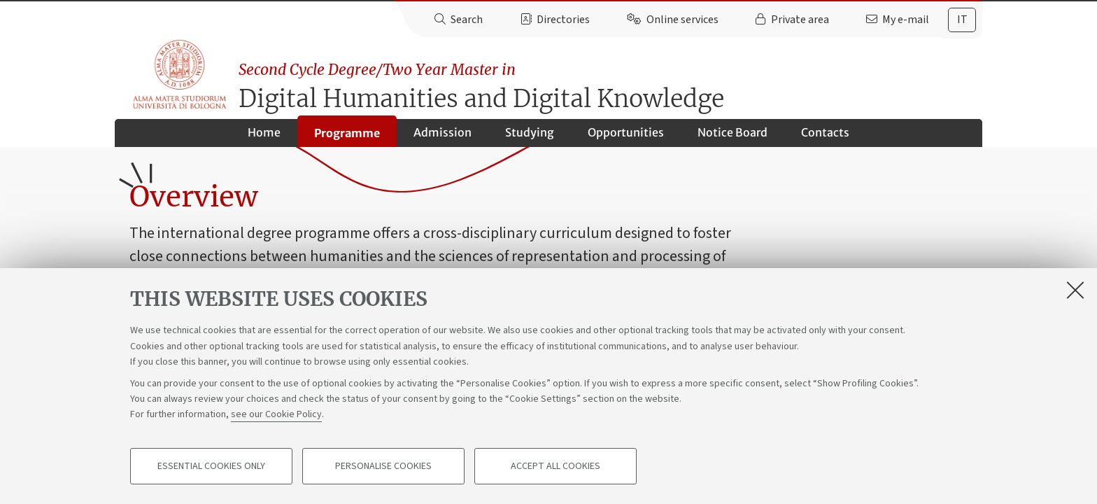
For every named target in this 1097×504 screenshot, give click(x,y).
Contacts (825, 137)
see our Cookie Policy (276, 414)
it (962, 19)
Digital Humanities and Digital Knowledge (612, 81)
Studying (529, 137)
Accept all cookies (555, 466)
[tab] (962, 20)
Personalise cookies (383, 466)
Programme (347, 138)
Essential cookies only (211, 466)
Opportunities (626, 137)
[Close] (1075, 290)
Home (264, 137)
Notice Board (732, 137)
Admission (442, 137)
